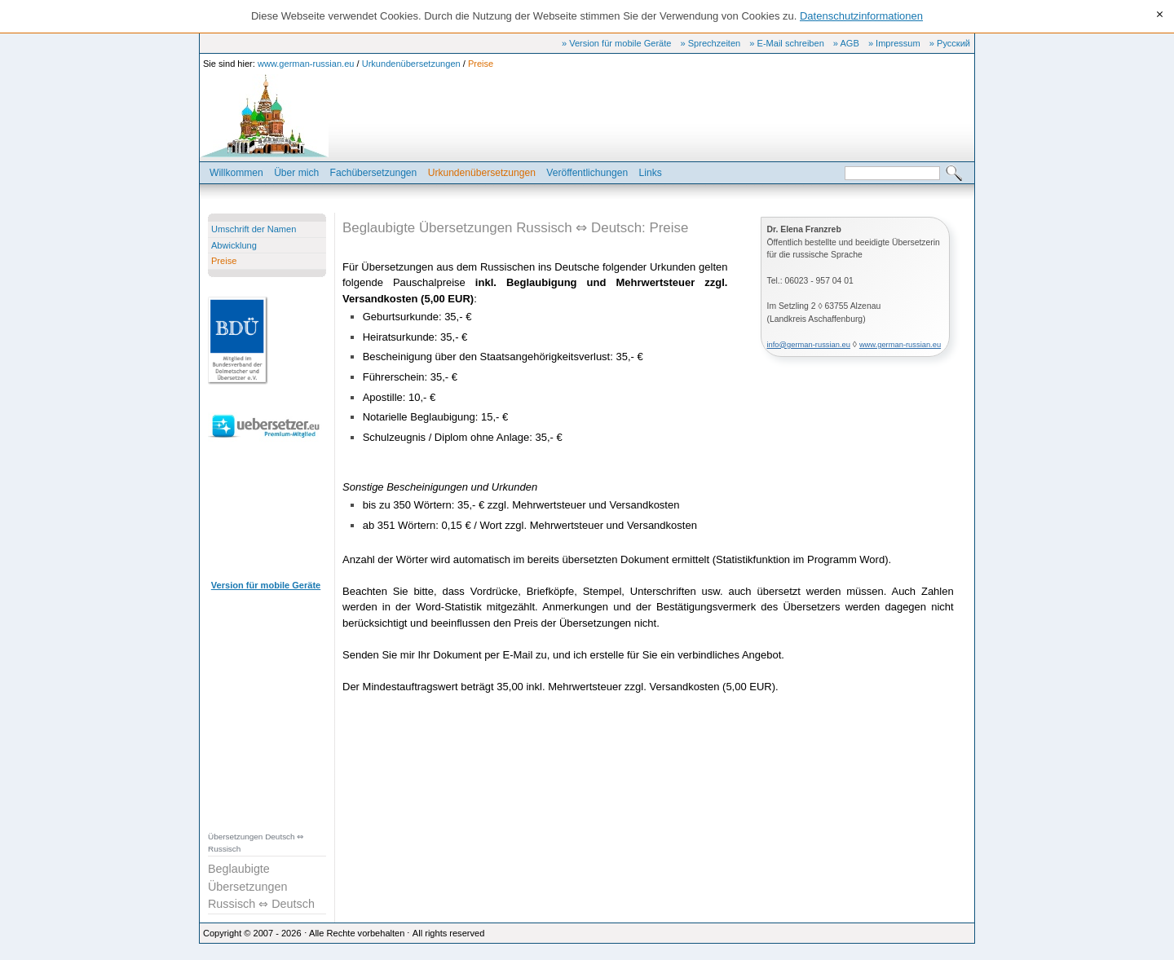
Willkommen (236, 172)
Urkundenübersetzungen (411, 63)
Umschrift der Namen (253, 229)
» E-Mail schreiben (786, 43)
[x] (1160, 15)
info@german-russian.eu (808, 345)
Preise (480, 63)
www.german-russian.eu (306, 63)
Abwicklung (234, 245)
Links (650, 172)
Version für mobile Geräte (265, 585)
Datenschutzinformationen (861, 16)
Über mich (296, 172)
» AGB (846, 43)
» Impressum (894, 43)
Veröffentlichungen (587, 172)
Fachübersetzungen (373, 172)
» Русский (949, 43)
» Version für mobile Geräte (616, 43)
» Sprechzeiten (711, 43)
